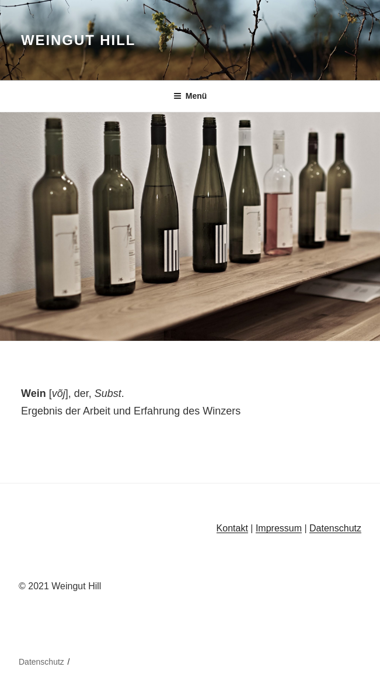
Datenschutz (335, 528)
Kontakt (232, 528)
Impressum (279, 528)
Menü (190, 96)
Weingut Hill (78, 40)
